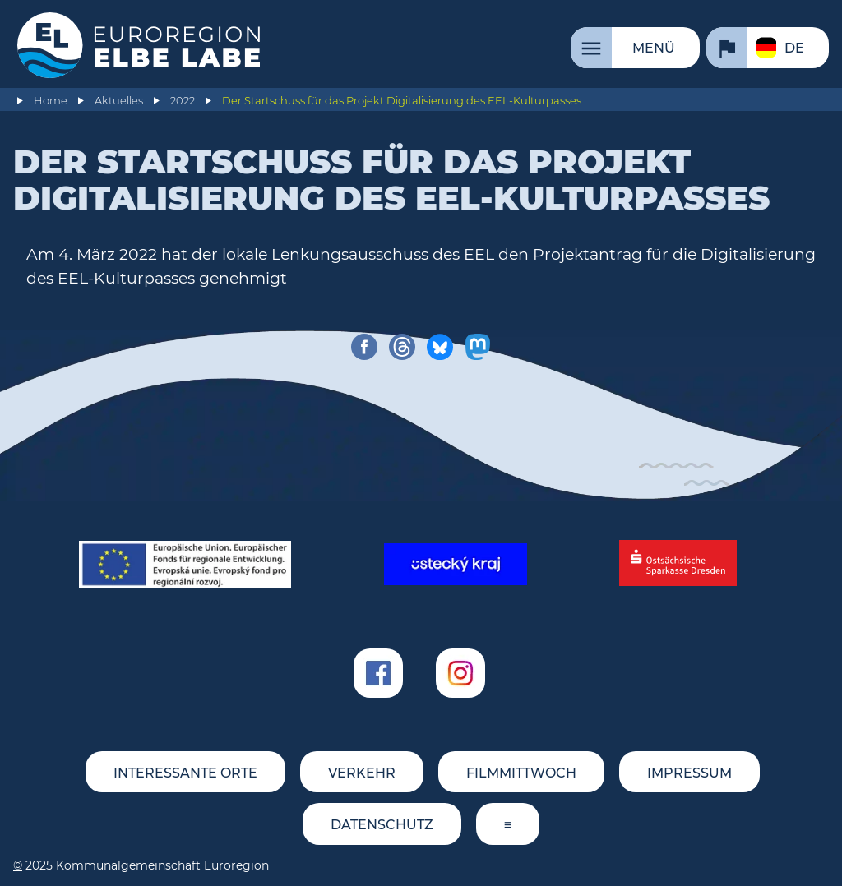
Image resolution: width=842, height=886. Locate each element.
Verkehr (362, 773)
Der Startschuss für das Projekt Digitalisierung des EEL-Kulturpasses (401, 101)
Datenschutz (382, 825)
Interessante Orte (185, 773)
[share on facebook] (364, 347)
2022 (182, 101)
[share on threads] (402, 347)
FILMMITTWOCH (521, 773)
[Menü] (635, 47)
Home (50, 101)
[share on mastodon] (477, 347)
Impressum (689, 773)
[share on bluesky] (440, 347)
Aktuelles (119, 101)
